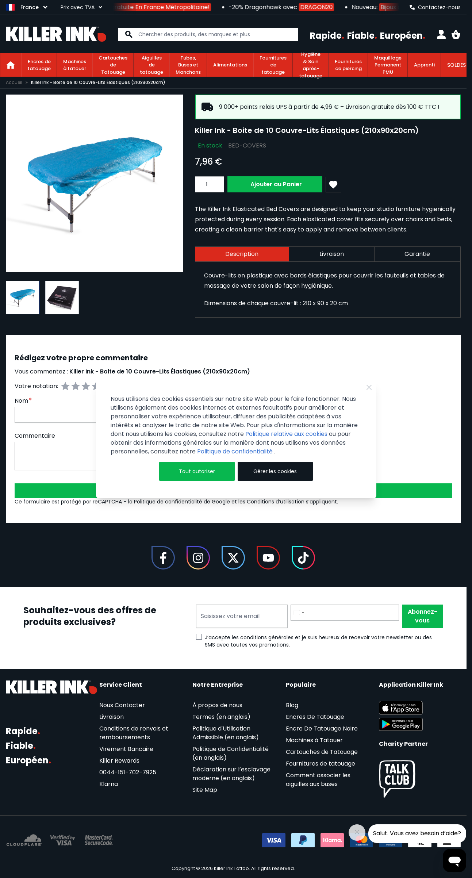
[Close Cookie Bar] (369, 387)
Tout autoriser (197, 471)
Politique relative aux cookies (286, 434)
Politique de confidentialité (235, 451)
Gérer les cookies (275, 471)
